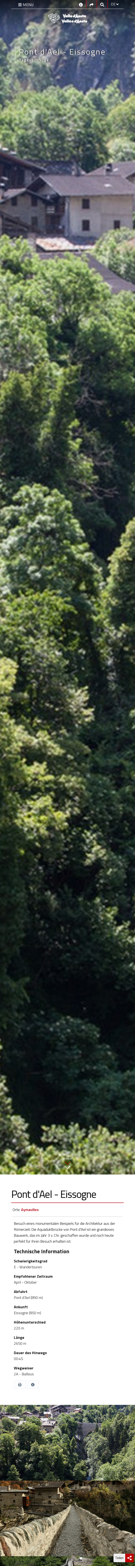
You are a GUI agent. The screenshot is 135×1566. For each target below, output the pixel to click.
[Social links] (91, 4)
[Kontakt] (81, 4)
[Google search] (102, 4)
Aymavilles (30, 1210)
